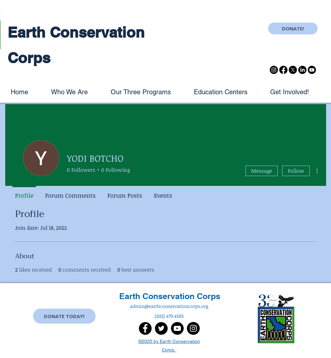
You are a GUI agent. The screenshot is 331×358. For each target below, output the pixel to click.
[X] (293, 70)
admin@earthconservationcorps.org (169, 306)
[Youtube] (312, 70)
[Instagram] (274, 70)
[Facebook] (283, 70)
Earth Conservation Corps (169, 296)
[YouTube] (177, 328)
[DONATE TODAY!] (64, 316)
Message (261, 170)
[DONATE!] (293, 28)
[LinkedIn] (302, 70)
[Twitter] (161, 328)
